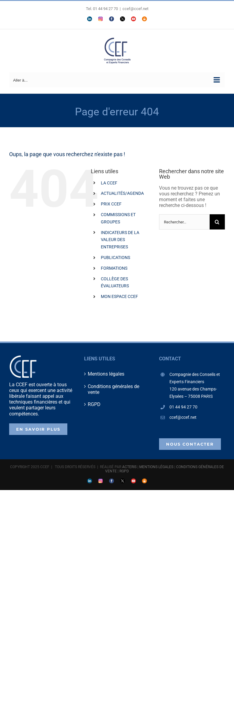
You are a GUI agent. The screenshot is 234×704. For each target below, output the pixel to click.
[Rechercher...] (184, 221)
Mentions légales (106, 374)
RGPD (94, 404)
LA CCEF (109, 182)
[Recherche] (217, 221)
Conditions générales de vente (113, 389)
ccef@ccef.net (135, 8)
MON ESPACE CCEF (119, 296)
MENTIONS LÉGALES (156, 467)
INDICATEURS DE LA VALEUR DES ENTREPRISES (120, 240)
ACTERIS (129, 467)
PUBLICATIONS (115, 257)
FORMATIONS (114, 268)
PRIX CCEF (111, 203)
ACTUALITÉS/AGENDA (122, 193)
